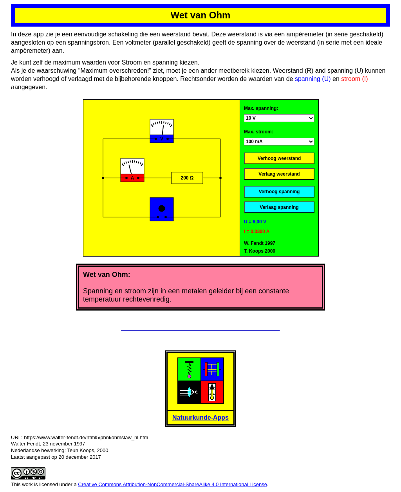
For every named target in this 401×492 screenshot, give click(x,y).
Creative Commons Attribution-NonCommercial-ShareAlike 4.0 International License (172, 484)
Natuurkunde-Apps (200, 417)
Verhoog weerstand (279, 158)
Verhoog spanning (279, 191)
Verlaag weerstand (279, 174)
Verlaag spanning (279, 207)
